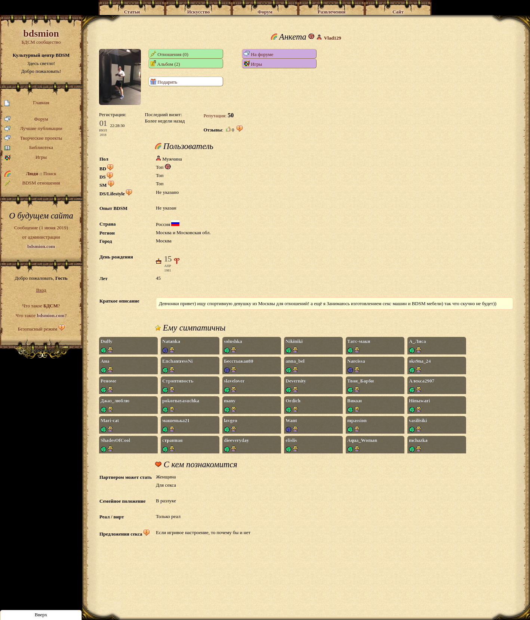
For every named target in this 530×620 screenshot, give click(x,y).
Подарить (163, 81)
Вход (41, 290)
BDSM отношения (32, 183)
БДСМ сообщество (41, 36)
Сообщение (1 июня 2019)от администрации (41, 237)
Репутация (214, 115)
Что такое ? (41, 306)
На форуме (258, 54)
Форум (26, 119)
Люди (32, 173)
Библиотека (28, 148)
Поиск (49, 173)
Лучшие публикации (33, 128)
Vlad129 (332, 38)
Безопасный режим (37, 329)
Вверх (41, 614)
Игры (25, 157)
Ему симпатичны (190, 328)
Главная (26, 103)
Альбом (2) (165, 64)
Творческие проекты (33, 138)
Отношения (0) (169, 54)
